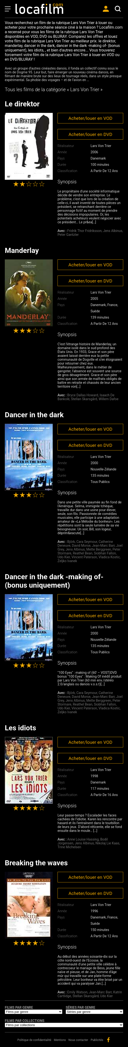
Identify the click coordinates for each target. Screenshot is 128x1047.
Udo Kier (64, 557)
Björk (71, 542)
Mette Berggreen (98, 549)
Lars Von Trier (101, 146)
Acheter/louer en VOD (90, 118)
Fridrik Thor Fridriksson (84, 231)
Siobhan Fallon (105, 553)
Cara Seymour (86, 542)
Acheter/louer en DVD (90, 134)
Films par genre (19, 1007)
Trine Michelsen (69, 847)
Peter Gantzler (68, 235)
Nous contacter (78, 1040)
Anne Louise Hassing (83, 839)
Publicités (97, 1040)
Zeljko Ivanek (67, 561)
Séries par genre (80, 1007)
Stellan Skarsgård (84, 399)
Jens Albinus (112, 231)
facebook (108, 1039)
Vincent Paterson (84, 557)
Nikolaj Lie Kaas (107, 843)
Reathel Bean (83, 553)
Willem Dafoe (108, 399)
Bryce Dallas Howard (82, 395)
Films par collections (24, 1021)
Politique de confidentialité (34, 1040)
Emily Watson (77, 992)
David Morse (81, 545)
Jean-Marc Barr (103, 545)
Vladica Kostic (109, 557)
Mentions (60, 1040)
